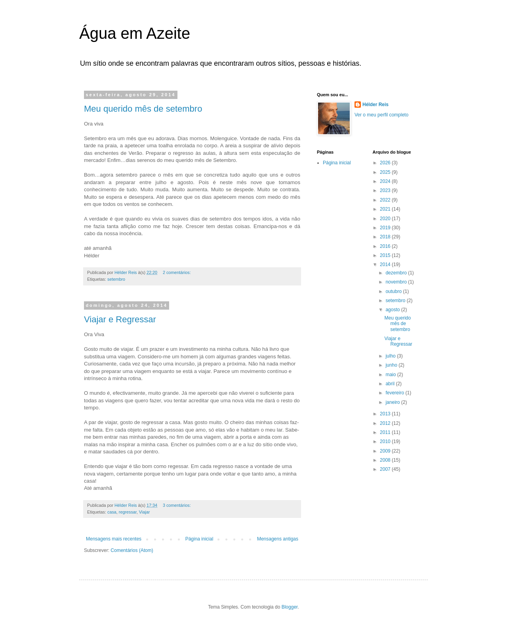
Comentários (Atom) (132, 550)
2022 (386, 200)
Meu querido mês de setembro (143, 109)
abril (390, 383)
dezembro (396, 273)
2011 (386, 432)
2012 (386, 423)
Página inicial (199, 539)
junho (391, 365)
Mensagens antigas (277, 539)
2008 (386, 460)
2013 (386, 414)
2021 (386, 209)
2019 (386, 227)
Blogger (290, 607)
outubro (394, 291)
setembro (116, 279)
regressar (128, 512)
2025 (386, 172)
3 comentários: (177, 505)
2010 (386, 441)
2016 (386, 246)
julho (391, 356)
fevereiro (395, 393)
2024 (386, 181)
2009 (386, 451)
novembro (396, 282)
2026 (386, 163)
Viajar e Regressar (120, 319)
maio (391, 374)
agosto (393, 309)
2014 (386, 264)
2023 (386, 190)
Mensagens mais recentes (113, 539)
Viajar (144, 512)
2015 (386, 255)
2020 (386, 218)
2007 (386, 469)
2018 (386, 237)
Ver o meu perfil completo (381, 115)
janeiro (393, 402)
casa (111, 512)
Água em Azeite (134, 33)
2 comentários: (177, 272)
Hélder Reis (375, 104)
